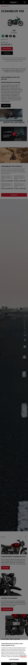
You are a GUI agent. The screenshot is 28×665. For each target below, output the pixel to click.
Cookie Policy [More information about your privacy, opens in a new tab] (23, 660)
